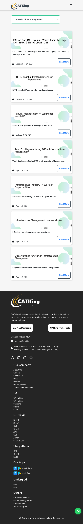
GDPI (15, 409)
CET (15, 426)
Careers (16, 372)
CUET (16, 435)
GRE (15, 451)
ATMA (16, 438)
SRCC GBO (18, 440)
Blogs (16, 378)
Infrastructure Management (29, 19)
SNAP (16, 423)
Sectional (17, 404)
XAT (15, 432)
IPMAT (16, 484)
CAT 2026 (18, 401)
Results (16, 381)
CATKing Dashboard (22, 328)
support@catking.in (23, 341)
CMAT (16, 429)
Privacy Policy (19, 384)
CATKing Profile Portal (60, 328)
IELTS (15, 457)
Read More (64, 62)
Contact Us (18, 375)
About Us (17, 370)
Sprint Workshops (21, 497)
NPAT (16, 487)
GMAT (16, 454)
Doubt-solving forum (22, 500)
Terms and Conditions (23, 387)
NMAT (16, 420)
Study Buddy (19, 503)
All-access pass (20, 506)
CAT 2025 (18, 398)
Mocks (16, 406)
